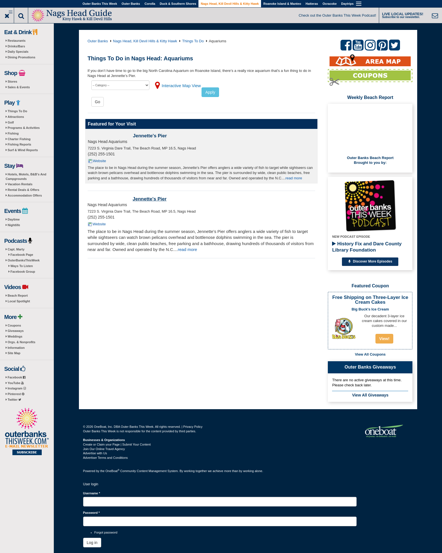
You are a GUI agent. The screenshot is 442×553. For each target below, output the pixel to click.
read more (294, 178)
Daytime (14, 219)
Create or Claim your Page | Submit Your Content (117, 444)
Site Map (14, 353)
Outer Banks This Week (100, 3)
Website (99, 161)
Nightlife (14, 225)
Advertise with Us (95, 453)
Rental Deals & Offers (23, 189)
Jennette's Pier (150, 135)
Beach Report (18, 295)
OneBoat (112, 471)
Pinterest (16, 394)
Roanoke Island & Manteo (282, 3)
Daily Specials (18, 51)
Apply (210, 92)
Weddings (15, 336)
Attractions (16, 116)
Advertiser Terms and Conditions (105, 457)
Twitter (14, 399)
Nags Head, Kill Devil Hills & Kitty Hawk (230, 3)
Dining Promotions (21, 57)
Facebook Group (22, 271)
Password (91, 512)
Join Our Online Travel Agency (104, 449)
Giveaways (16, 330)
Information (16, 347)
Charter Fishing (19, 139)
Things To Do (17, 111)
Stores (12, 81)
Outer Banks (130, 3)
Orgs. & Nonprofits (21, 342)
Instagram (17, 388)
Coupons (14, 325)
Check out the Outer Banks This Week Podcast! (337, 15)
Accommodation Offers (25, 195)
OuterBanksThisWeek (24, 260)
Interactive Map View (181, 85)
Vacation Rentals (20, 184)
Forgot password (106, 532)
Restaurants (17, 40)
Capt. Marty (16, 249)
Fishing (13, 133)
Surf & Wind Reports (23, 150)
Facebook (16, 377)
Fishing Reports (19, 144)
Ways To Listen (21, 266)
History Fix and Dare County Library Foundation (366, 247)
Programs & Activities (24, 127)
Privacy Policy (192, 426)
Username (91, 493)
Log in (92, 542)
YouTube (16, 383)
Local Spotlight (19, 301)
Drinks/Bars (16, 46)
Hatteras (312, 3)
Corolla (150, 3)
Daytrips (347, 3)
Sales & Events (19, 87)
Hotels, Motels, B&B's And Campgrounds (26, 176)
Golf (11, 122)
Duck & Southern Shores (178, 3)
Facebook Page (21, 254)
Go (97, 102)
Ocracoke (329, 3)
